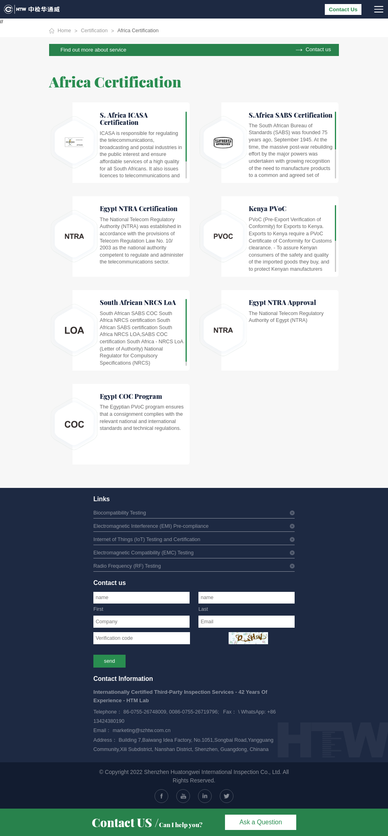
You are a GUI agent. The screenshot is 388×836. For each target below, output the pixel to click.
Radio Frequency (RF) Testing (127, 566)
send (109, 661)
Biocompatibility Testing (119, 513)
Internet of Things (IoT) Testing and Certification (146, 539)
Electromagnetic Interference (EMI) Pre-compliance (150, 526)
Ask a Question (260, 822)
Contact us (318, 49)
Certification (94, 30)
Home (64, 30)
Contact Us (343, 9)
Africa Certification (138, 30)
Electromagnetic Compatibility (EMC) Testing (143, 553)
